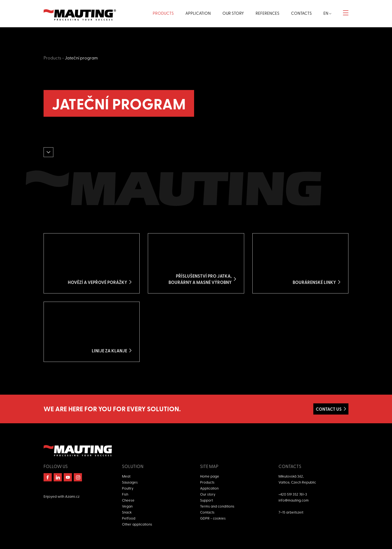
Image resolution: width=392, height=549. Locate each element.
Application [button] (198, 13)
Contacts (207, 512)
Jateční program (81, 58)
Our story (207, 494)
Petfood (128, 518)
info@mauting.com (293, 500)
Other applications (137, 524)
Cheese (128, 500)
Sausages (130, 482)
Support (206, 500)
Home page (209, 476)
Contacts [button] (301, 13)
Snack (127, 512)
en (327, 13)
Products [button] (163, 13)
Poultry (127, 488)
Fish (125, 494)
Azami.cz (72, 496)
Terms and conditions (217, 506)
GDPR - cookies (213, 518)
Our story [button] (233, 13)
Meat (126, 476)
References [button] (267, 13)
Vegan (127, 506)
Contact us (329, 409)
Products (52, 58)
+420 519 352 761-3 (292, 494)
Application (209, 488)
